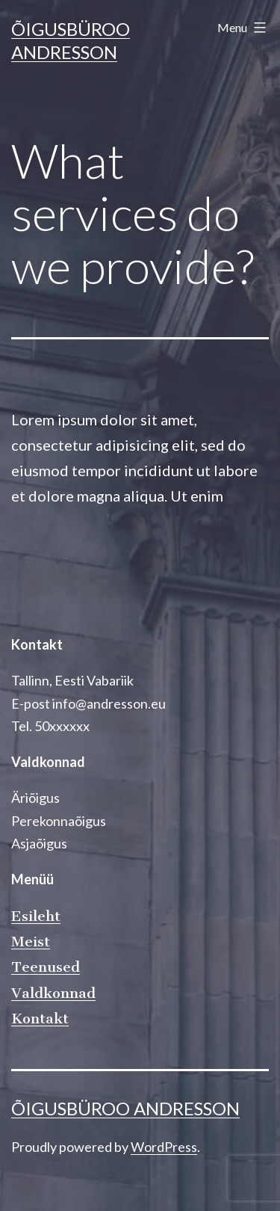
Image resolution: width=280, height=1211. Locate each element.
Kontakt (40, 1018)
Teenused (45, 967)
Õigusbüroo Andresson (125, 1108)
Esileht (35, 916)
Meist (30, 941)
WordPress (164, 1146)
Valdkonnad (53, 993)
